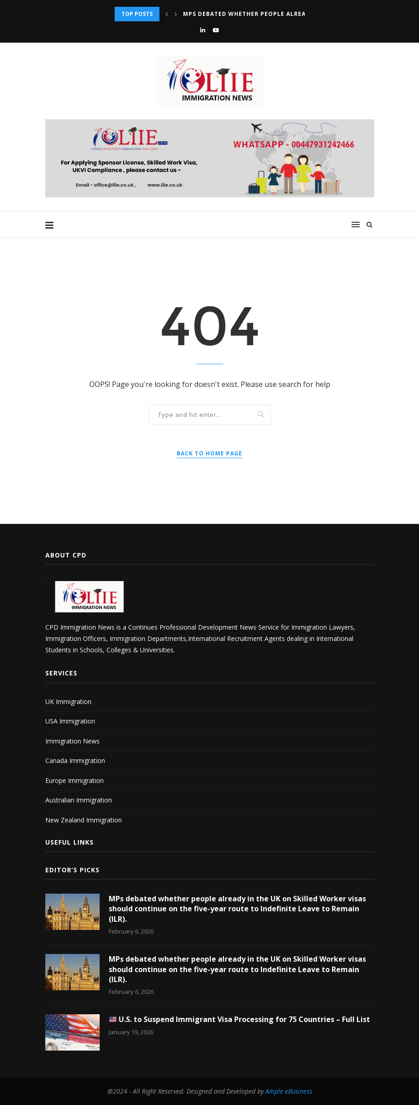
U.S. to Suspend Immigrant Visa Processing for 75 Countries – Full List (239, 1019)
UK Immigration (68, 701)
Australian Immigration (78, 800)
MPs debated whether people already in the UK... (269, 14)
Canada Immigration (75, 760)
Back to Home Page (209, 453)
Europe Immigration (74, 780)
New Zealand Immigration (83, 820)
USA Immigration (70, 721)
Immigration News (72, 741)
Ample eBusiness (288, 1091)
